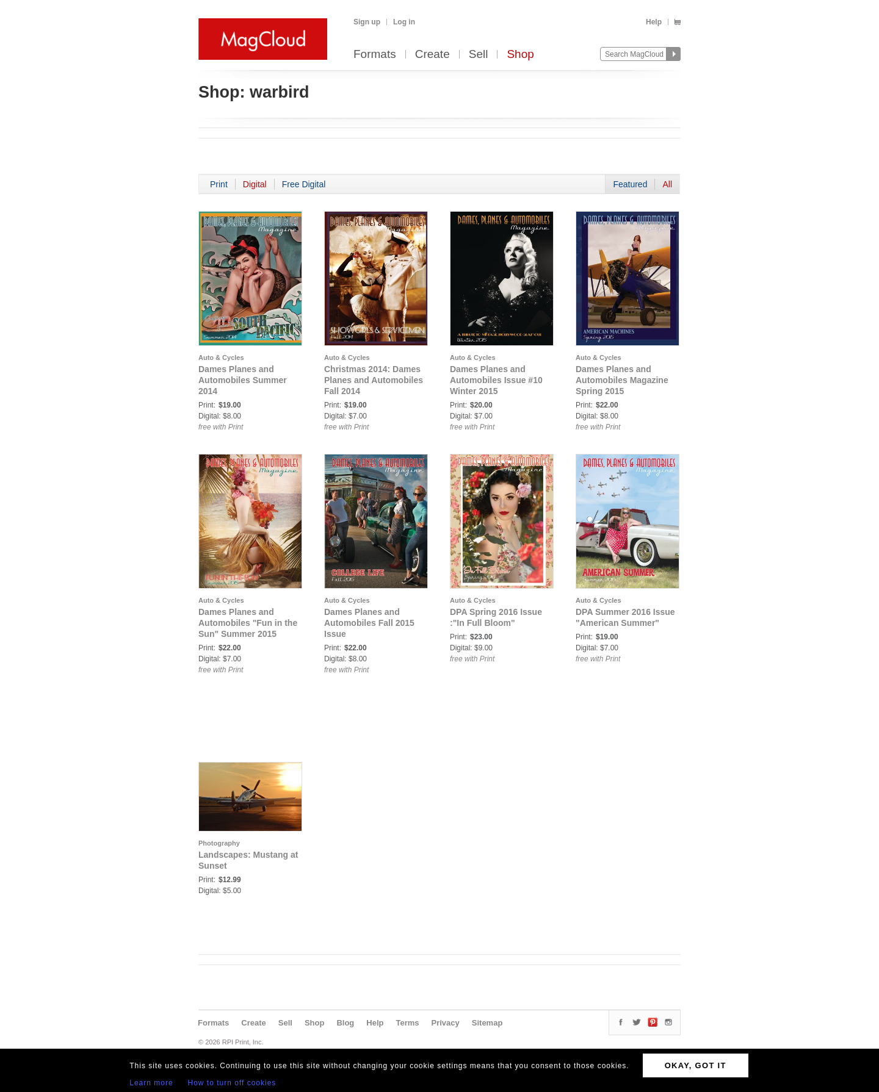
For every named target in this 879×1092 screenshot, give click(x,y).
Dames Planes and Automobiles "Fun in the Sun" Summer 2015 (247, 623)
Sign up (366, 22)
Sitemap (487, 1022)
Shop (520, 54)
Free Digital (304, 184)
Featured (630, 184)
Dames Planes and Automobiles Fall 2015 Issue (369, 623)
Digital (255, 184)
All (667, 184)
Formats (374, 54)
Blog (345, 1022)
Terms (407, 1022)
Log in (404, 22)
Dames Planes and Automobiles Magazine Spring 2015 (622, 380)
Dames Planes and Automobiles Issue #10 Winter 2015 (496, 380)
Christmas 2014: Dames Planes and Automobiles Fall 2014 (373, 380)
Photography (219, 843)
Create (432, 54)
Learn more (151, 1083)
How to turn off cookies (232, 1083)
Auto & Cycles (221, 357)
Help (654, 22)
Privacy (446, 1022)
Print (219, 184)
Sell (478, 54)
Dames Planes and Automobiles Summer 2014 (242, 380)
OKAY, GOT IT (695, 1065)
